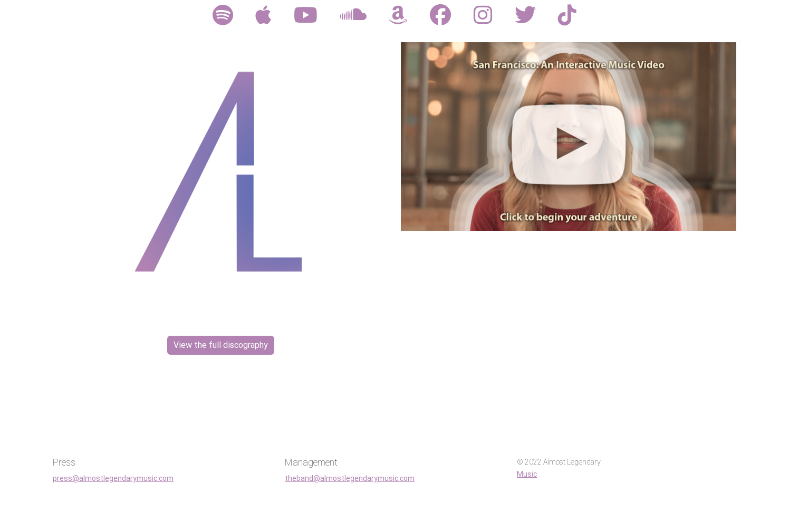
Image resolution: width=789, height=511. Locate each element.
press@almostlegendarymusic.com (113, 478)
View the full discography (221, 345)
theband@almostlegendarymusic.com (350, 478)
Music (527, 474)
